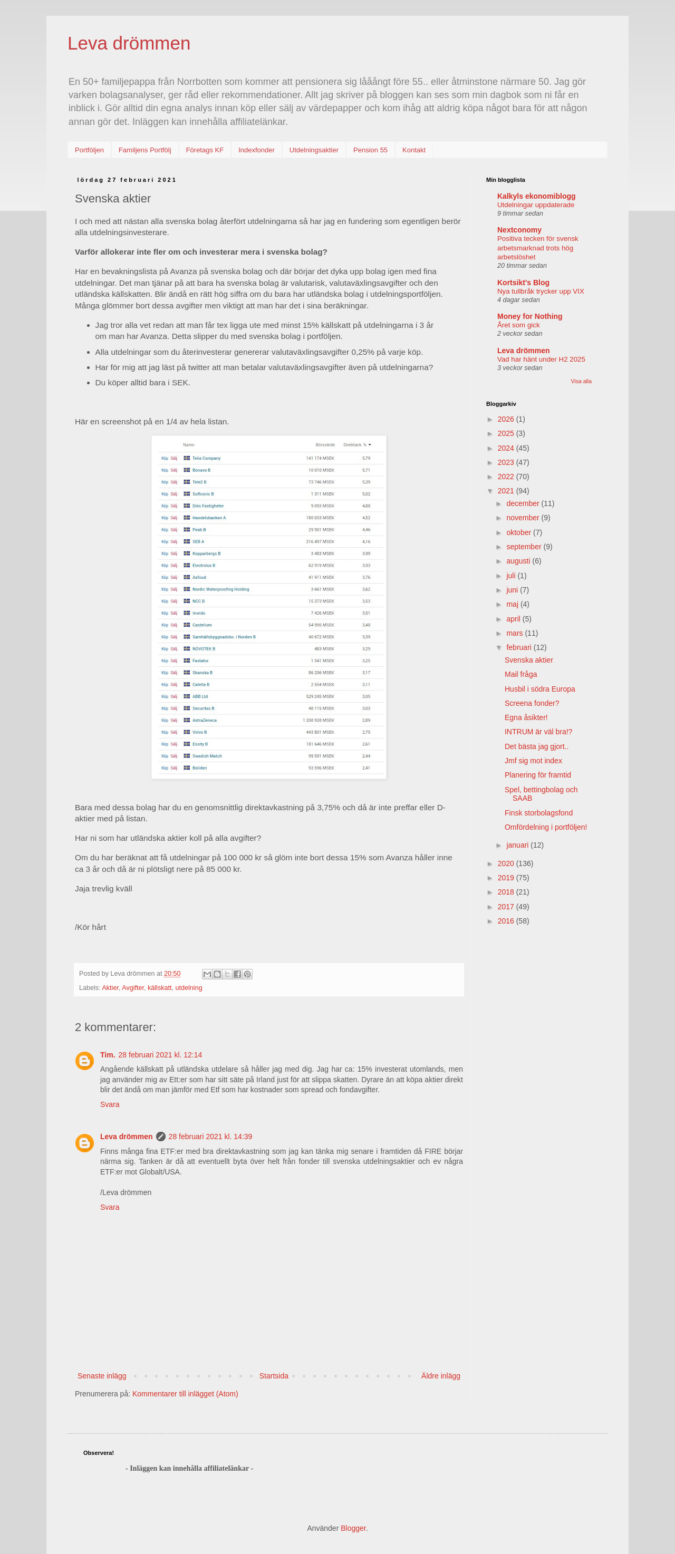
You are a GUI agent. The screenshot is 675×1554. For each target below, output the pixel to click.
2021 (507, 491)
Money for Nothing (530, 316)
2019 (507, 877)
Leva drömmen (129, 43)
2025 (507, 433)
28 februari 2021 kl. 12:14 (160, 1055)
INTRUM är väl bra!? (538, 731)
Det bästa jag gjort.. (536, 746)
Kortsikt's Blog (523, 282)
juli (511, 575)
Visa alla (581, 381)
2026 (507, 419)
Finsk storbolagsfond (539, 813)
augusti (519, 561)
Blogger (353, 1528)
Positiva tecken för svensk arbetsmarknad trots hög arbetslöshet (537, 248)
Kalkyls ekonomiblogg (536, 196)
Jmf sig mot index (533, 760)
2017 (507, 906)
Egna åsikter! (526, 717)
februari (519, 647)
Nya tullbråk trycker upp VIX (540, 291)
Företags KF (205, 150)
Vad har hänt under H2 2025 (541, 359)
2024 (507, 448)
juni (513, 590)
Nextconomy (519, 230)
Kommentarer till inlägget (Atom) (185, 1394)
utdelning (189, 988)
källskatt (160, 988)
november (523, 517)
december (523, 503)
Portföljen (89, 150)
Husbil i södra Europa (540, 689)
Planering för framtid (538, 775)
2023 (507, 462)
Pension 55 (370, 150)
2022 (507, 476)
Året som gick (518, 325)
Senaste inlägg (102, 1376)
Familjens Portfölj (145, 150)
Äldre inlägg (440, 1376)
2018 (507, 892)
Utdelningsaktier (314, 150)
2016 (507, 921)
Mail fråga (521, 674)
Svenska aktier (529, 660)
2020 (507, 863)
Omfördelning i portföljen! (546, 827)
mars (515, 633)
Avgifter (133, 988)
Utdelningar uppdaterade (535, 205)
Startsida (273, 1376)
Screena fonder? (532, 703)
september (524, 546)
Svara (110, 1104)
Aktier (110, 988)
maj (513, 604)
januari (518, 845)
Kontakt (414, 150)
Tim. (107, 1055)
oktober (519, 532)
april (514, 619)
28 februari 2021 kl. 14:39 (211, 1136)
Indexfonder (256, 150)
